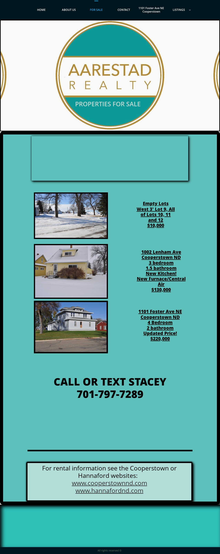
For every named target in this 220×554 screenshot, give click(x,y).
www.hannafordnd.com (109, 490)
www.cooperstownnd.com (109, 483)
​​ (160, 311)
